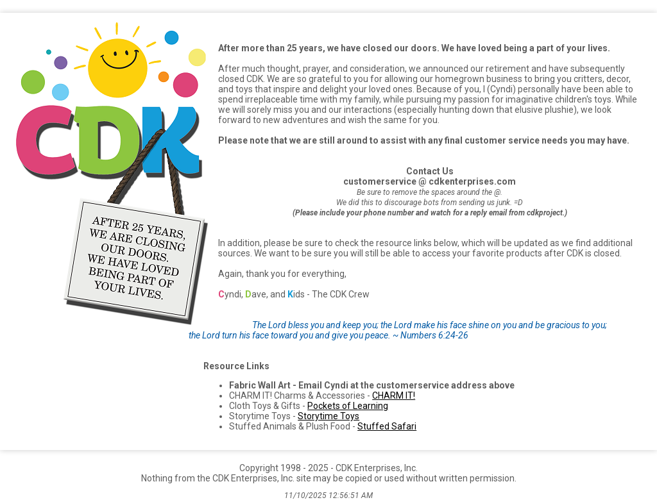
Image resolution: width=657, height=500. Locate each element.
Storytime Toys (328, 416)
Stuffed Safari (386, 426)
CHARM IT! (393, 395)
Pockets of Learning (347, 406)
